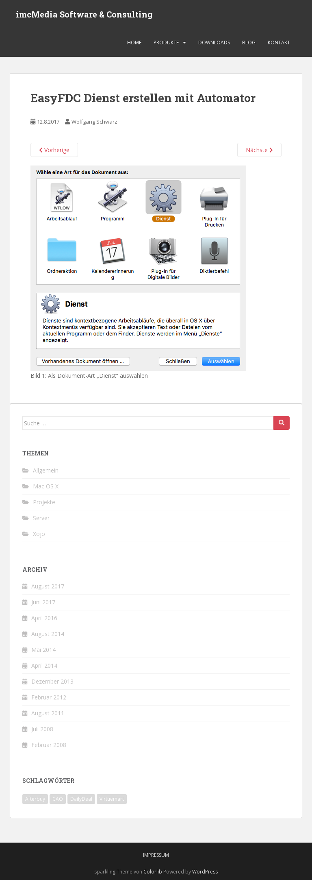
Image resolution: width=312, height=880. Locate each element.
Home (134, 42)
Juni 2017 (43, 602)
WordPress (205, 871)
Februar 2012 (48, 697)
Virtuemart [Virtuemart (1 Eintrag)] (112, 798)
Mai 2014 (43, 649)
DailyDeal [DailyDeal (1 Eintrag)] (81, 798)
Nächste (259, 150)
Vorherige (54, 150)
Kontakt (279, 42)
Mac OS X (45, 486)
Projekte (44, 502)
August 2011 (47, 713)
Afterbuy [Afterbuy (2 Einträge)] (35, 798)
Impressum (156, 855)
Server (41, 518)
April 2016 (44, 618)
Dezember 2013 (52, 681)
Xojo (39, 534)
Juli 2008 (42, 729)
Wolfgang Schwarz (94, 121)
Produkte (166, 42)
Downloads (214, 42)
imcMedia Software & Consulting (84, 14)
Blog (249, 42)
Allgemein (45, 470)
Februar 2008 (48, 745)
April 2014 (44, 665)
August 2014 (47, 634)
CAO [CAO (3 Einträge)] (57, 798)
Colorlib (152, 871)
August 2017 (47, 586)
